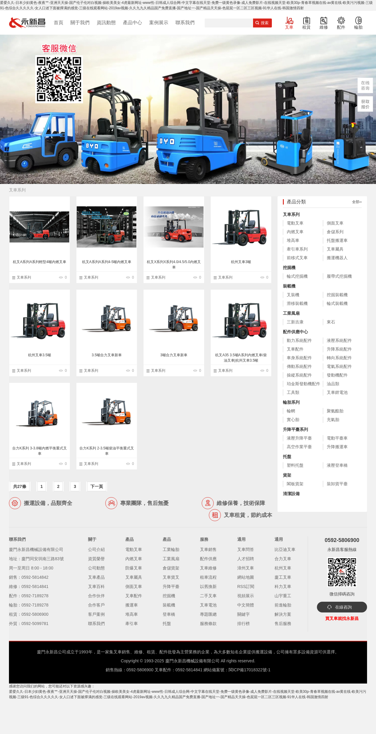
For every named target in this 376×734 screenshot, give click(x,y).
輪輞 (291, 411)
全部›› (357, 202)
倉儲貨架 (171, 568)
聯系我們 (185, 22)
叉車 (289, 27)
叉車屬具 (335, 249)
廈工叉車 (283, 577)
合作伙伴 (96, 595)
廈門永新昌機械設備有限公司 (192, 660)
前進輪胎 (283, 605)
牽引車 (131, 623)
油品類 (333, 383)
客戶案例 (96, 614)
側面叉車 (335, 223)
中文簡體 (245, 605)
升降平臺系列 (295, 429)
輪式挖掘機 (297, 276)
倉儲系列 (335, 231)
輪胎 (358, 27)
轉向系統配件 (339, 357)
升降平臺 (171, 586)
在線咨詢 (343, 607)
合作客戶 (96, 605)
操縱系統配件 (299, 375)
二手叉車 (208, 595)
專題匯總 (208, 614)
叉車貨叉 (171, 577)
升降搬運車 (337, 446)
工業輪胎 (171, 549)
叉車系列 (24, 277)
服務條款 (208, 623)
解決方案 (283, 614)
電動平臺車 (337, 438)
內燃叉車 (295, 231)
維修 (324, 27)
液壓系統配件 (339, 340)
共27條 (19, 486)
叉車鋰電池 (337, 392)
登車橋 (169, 614)
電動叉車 (295, 223)
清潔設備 (291, 493)
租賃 (306, 27)
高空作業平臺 (299, 446)
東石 (331, 322)
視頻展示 (245, 595)
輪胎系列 (291, 402)
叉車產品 (96, 577)
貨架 (287, 475)
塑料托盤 (295, 465)
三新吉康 (295, 322)
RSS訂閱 (245, 586)
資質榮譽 (96, 558)
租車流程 (208, 577)
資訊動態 (106, 22)
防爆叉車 (133, 568)
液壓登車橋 (337, 465)
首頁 (58, 22)
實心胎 (293, 419)
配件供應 (208, 558)
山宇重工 (283, 595)
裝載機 (289, 286)
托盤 (287, 456)
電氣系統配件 (339, 366)
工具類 (293, 392)
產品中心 (132, 22)
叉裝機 (293, 294)
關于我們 (80, 22)
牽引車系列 (297, 249)
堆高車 (293, 240)
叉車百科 (96, 586)
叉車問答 (245, 549)
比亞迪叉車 (285, 549)
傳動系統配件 (299, 366)
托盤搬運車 (337, 240)
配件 (341, 27)
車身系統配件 (299, 357)
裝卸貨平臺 (337, 483)
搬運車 (131, 605)
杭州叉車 (283, 568)
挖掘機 (289, 267)
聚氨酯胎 (335, 411)
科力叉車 (283, 586)
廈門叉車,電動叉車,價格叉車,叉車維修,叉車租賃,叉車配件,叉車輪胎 (27, 23)
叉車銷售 (208, 549)
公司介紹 (96, 549)
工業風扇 (291, 313)
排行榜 (243, 623)
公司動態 (96, 568)
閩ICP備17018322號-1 (249, 669)
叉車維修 (208, 568)
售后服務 (283, 623)
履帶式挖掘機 (339, 276)
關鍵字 (243, 614)
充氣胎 (333, 419)
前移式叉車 (297, 257)
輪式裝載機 (337, 303)
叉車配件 (295, 349)
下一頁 (96, 486)
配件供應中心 (295, 331)
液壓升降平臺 (299, 438)
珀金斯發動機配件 (303, 383)
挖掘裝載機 (337, 294)
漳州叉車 (245, 568)
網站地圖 (245, 577)
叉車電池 (208, 605)
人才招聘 (245, 558)
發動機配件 (337, 375)
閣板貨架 (295, 483)
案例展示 (158, 22)
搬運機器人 (337, 257)
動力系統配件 (299, 340)
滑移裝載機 (297, 303)
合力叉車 (283, 558)
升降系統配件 (339, 349)
